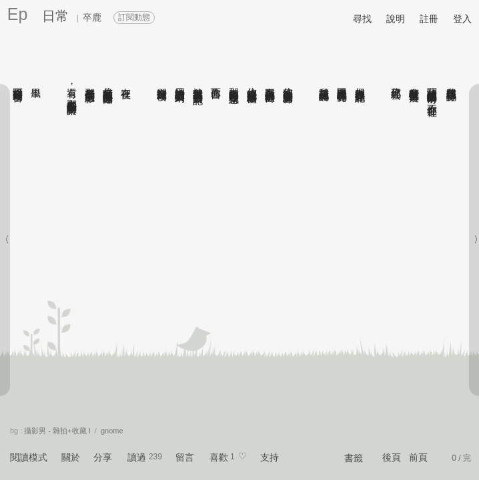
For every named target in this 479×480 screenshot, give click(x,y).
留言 (184, 457)
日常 (55, 16)
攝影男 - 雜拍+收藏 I (57, 431)
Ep (17, 14)
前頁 (418, 457)
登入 (462, 18)
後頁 (391, 457)
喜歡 (218, 457)
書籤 (353, 458)
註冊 (429, 18)
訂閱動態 (134, 17)
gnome (112, 431)
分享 (102, 457)
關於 (70, 457)
